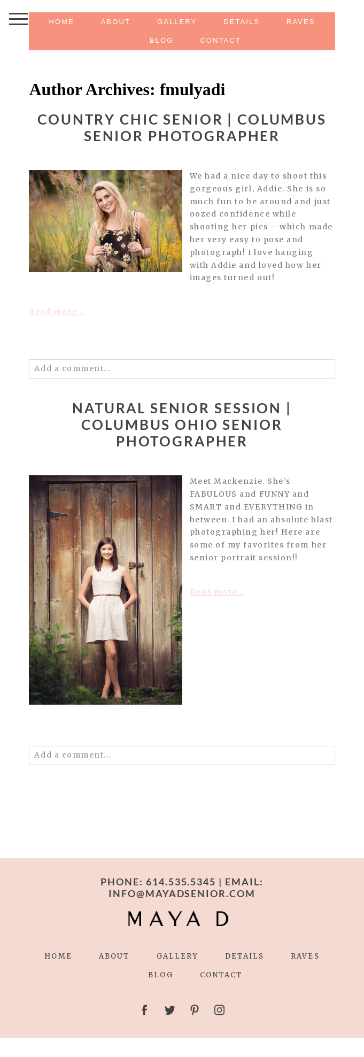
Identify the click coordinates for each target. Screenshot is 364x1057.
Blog (161, 40)
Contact (220, 40)
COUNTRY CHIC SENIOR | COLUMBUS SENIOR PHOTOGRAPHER (182, 127)
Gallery (177, 22)
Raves (300, 22)
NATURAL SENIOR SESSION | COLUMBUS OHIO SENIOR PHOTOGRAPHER (182, 425)
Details (241, 22)
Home (61, 22)
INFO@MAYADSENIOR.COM (182, 893)
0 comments (72, 341)
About (115, 22)
